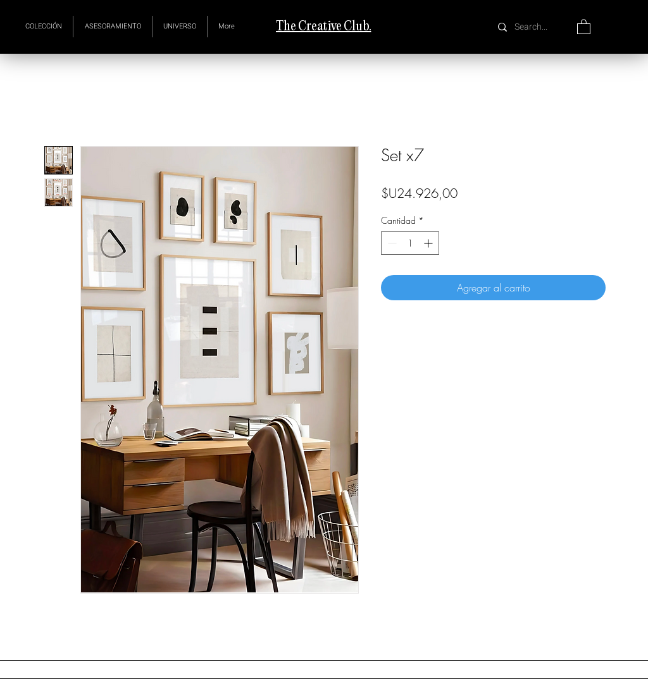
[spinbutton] (410, 243)
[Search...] (532, 27)
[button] (180, 26)
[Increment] (429, 243)
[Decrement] (391, 243)
